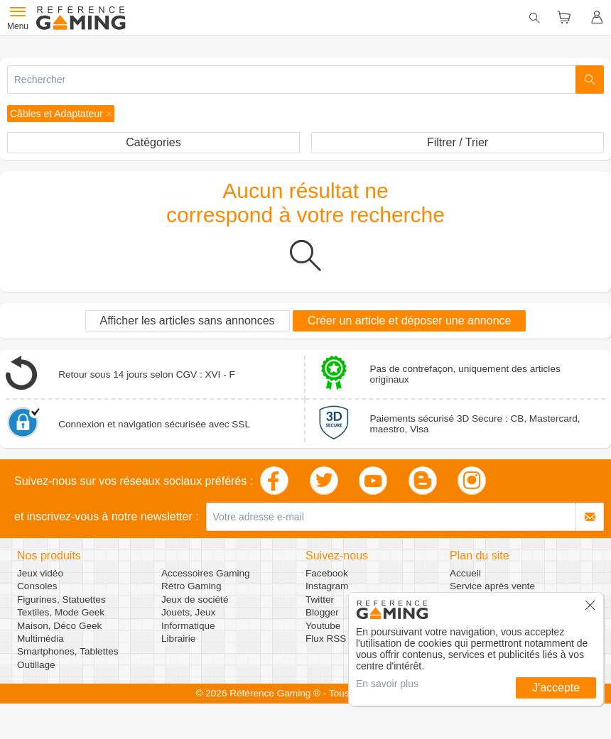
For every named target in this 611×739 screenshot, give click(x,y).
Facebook (327, 573)
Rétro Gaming (191, 586)
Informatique (188, 625)
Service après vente (492, 586)
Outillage (36, 664)
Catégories (153, 142)
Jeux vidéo (40, 573)
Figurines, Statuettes (61, 599)
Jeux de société (194, 599)
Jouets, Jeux (188, 612)
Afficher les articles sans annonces (187, 320)
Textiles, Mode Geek (60, 612)
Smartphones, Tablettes (68, 651)
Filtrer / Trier (457, 142)
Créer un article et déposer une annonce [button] (409, 320)
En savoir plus (387, 683)
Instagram (327, 586)
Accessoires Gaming (205, 573)
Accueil (465, 573)
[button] (60, 113)
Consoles (37, 586)
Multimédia (40, 638)
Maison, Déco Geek (59, 625)
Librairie (178, 638)
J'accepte (556, 687)
